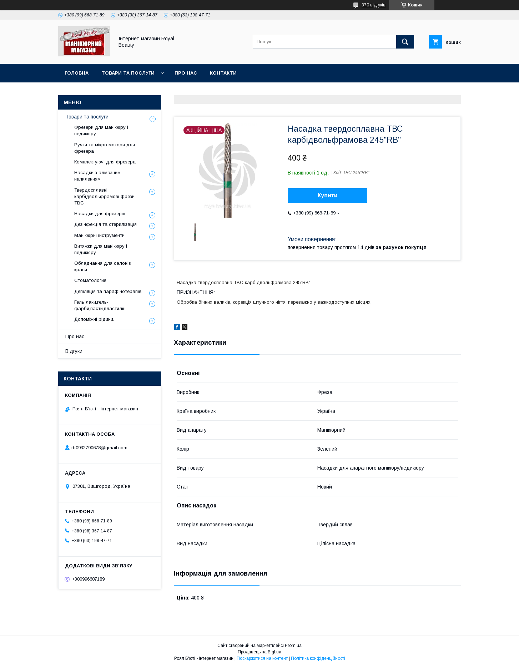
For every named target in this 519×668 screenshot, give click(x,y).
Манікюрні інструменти (99, 235)
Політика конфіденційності (318, 658)
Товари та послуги (128, 73)
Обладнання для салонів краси (102, 266)
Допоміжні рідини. (94, 319)
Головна (77, 73)
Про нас (186, 73)
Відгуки (73, 351)
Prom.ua (293, 645)
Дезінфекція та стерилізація (105, 224)
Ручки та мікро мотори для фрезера (104, 148)
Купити (328, 195)
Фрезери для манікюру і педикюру (101, 130)
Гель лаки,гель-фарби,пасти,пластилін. (100, 305)
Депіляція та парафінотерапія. (108, 291)
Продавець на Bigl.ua (259, 651)
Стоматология (90, 280)
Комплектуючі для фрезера (105, 162)
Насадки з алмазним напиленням (97, 176)
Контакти (223, 73)
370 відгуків (374, 4)
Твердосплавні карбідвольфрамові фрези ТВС (104, 196)
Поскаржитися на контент (262, 658)
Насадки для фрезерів (99, 213)
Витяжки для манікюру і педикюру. (100, 249)
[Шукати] (405, 42)
